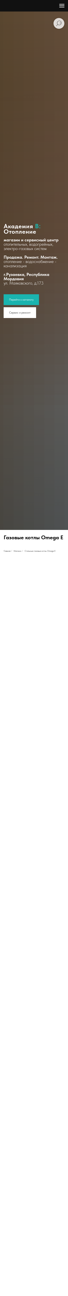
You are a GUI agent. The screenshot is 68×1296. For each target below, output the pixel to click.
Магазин (17, 551)
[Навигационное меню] (61, 6)
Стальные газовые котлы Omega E (40, 551)
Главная (7, 551)
